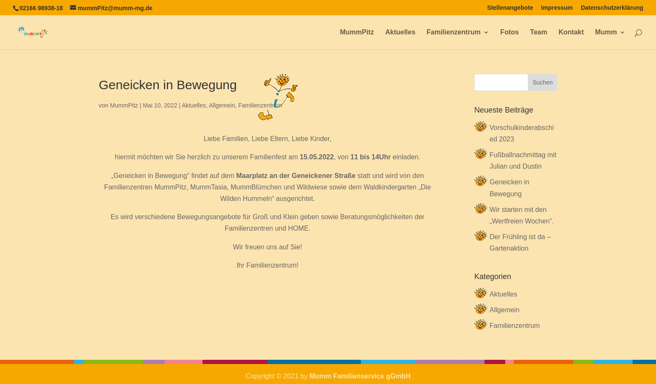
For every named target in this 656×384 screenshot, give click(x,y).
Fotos (509, 32)
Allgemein (222, 105)
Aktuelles (400, 32)
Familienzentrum (454, 32)
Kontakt (571, 32)
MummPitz (357, 32)
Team (538, 32)
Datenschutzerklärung (612, 8)
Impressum (557, 8)
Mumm (606, 32)
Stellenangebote (510, 8)
